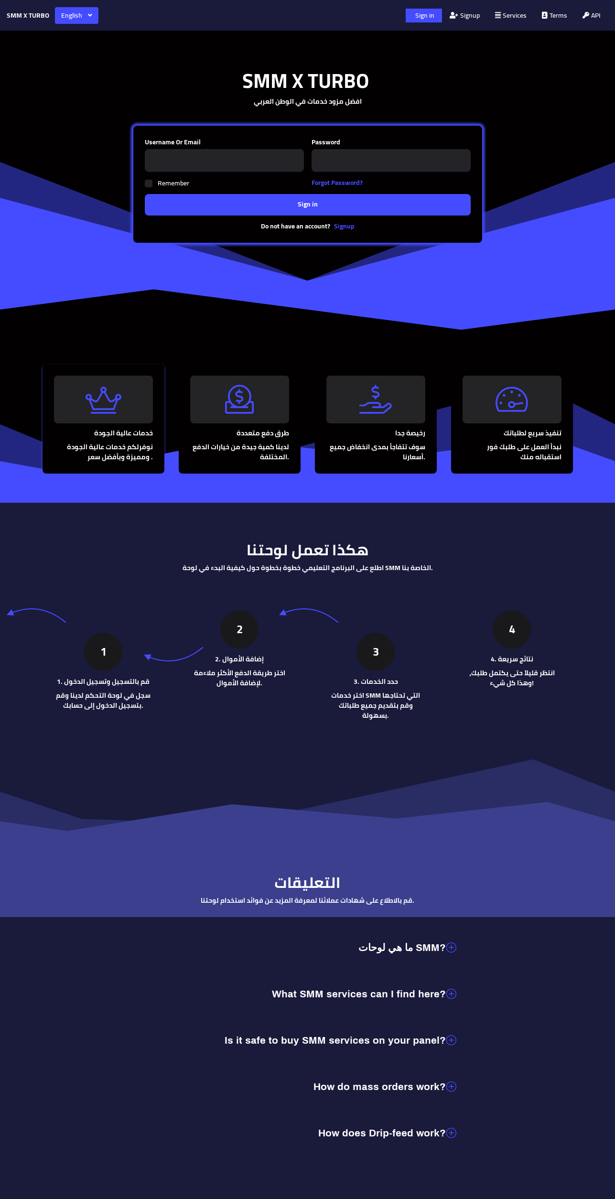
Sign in (424, 15)
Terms (554, 15)
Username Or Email (173, 142)
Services (511, 15)
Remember (173, 183)
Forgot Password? (337, 182)
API (592, 15)
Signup (465, 15)
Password (326, 142)
